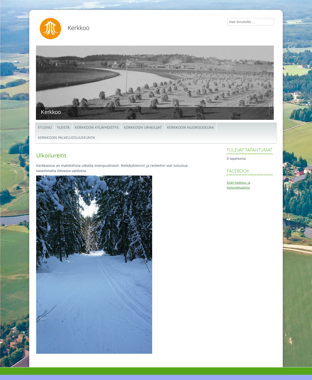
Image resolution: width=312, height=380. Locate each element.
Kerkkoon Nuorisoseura (190, 128)
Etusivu (45, 128)
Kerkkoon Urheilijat (143, 128)
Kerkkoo (78, 28)
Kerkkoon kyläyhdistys (97, 128)
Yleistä (63, 128)
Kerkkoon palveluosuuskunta (66, 138)
